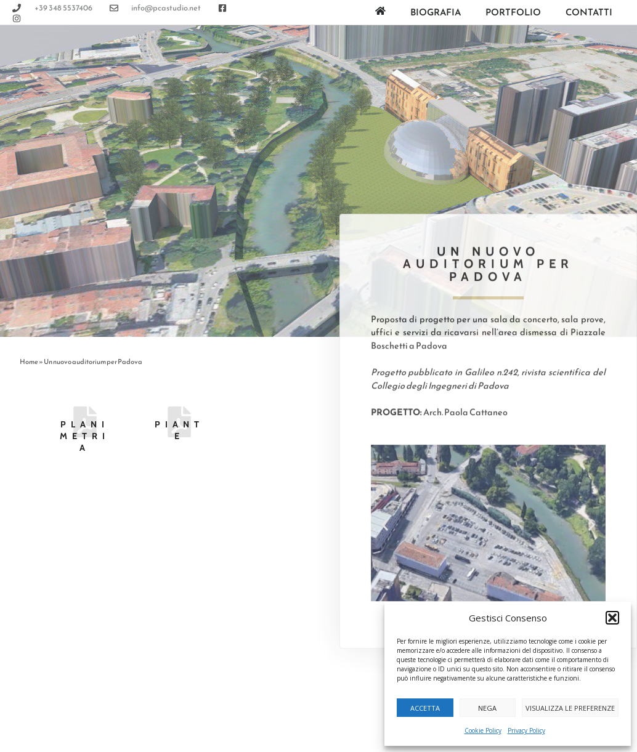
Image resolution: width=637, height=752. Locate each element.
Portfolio (513, 12)
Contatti (589, 12)
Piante (179, 430)
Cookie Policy (483, 730)
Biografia (435, 12)
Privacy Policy (526, 730)
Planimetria (85, 436)
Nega (487, 708)
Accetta (425, 708)
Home (29, 361)
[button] (612, 618)
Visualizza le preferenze (570, 708)
